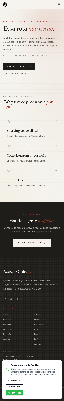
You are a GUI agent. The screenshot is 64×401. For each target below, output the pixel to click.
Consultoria (8, 329)
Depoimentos (40, 334)
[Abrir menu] (58, 4)
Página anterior (14, 74)
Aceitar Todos (14, 393)
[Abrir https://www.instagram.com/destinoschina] (11, 298)
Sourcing (7, 314)
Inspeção (7, 334)
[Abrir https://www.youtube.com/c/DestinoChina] (22, 298)
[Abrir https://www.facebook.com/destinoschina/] (5, 298)
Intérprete (7, 319)
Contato (37, 344)
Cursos (6, 339)
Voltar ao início (19, 67)
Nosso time (39, 319)
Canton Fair (8, 324)
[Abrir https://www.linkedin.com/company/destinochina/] (16, 298)
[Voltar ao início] (5, 4)
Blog (36, 329)
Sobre (37, 314)
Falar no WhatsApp (32, 243)
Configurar (14, 380)
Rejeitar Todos (14, 387)
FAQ (36, 339)
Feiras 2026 (39, 324)
